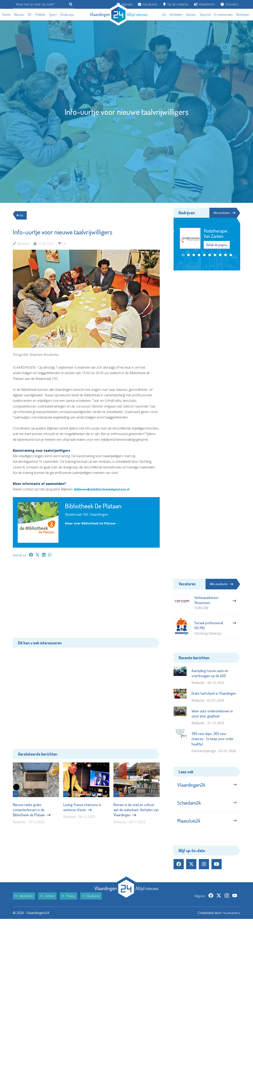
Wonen (191, 14)
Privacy (68, 903)
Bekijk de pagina (216, 245)
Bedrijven (242, 14)
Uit (164, 14)
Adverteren (204, 4)
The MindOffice (228, 919)
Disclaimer (91, 903)
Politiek (40, 14)
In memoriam (223, 14)
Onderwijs (67, 14)
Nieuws (19, 14)
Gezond (205, 14)
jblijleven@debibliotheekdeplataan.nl (105, 489)
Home (6, 14)
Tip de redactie (175, 4)
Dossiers (229, 4)
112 (29, 14)
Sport (53, 14)
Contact (47, 903)
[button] (183, 255)
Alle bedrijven (222, 213)
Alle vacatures (221, 584)
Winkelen (176, 14)
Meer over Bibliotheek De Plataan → (94, 523)
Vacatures (147, 4)
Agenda (124, 4)
